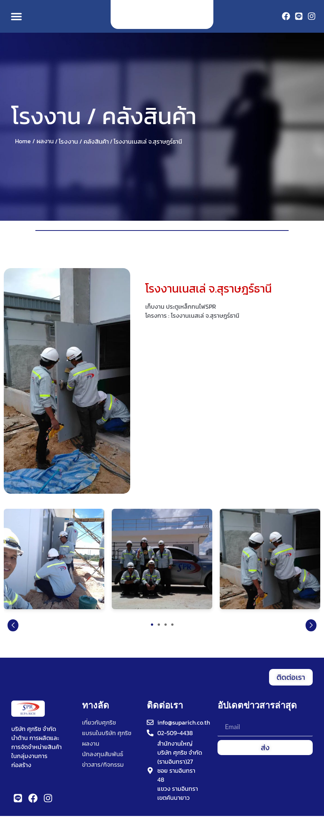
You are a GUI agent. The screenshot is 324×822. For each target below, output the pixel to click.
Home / (25, 147)
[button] (16, 19)
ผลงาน (45, 147)
